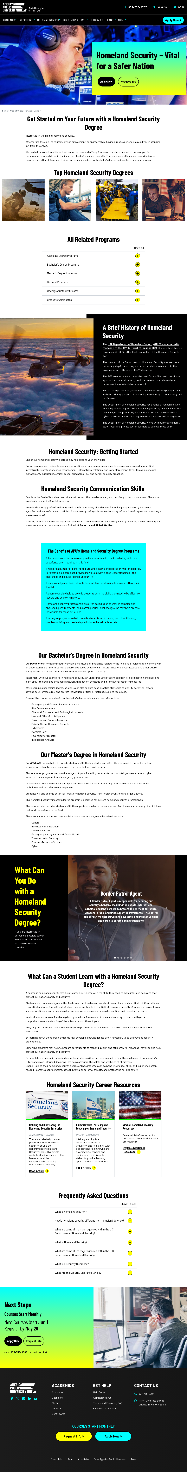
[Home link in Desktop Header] (23, 7)
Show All (139, 247)
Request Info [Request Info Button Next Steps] (33, 1341)
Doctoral (56, 1408)
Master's (56, 1403)
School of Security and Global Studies (90, 525)
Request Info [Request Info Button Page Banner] (128, 81)
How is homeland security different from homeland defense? (93, 1220)
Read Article (36, 1171)
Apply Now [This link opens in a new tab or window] (13, 1341)
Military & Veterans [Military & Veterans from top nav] (101, 19)
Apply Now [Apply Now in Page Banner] (106, 81)
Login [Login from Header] (180, 7)
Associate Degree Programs (93, 255)
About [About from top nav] (121, 19)
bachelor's (36, 663)
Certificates (58, 1413)
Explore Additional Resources (134, 1149)
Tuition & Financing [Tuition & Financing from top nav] (48, 19)
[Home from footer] (23, 1387)
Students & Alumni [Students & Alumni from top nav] (74, 19)
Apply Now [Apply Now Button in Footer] (112, 1436)
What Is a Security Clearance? (93, 1264)
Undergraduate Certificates (93, 291)
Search (162, 7)
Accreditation (83, 1459)
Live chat (41, 1352)
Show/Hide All (128, 1203)
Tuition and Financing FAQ (107, 1403)
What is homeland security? (93, 1211)
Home (5, 110)
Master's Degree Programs (93, 273)
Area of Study (16, 110)
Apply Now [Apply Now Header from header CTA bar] (172, 20)
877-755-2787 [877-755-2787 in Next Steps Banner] (19, 1352)
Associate (57, 1392)
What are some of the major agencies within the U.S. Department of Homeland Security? (93, 1231)
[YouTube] (35, 1398)
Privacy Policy (57, 1459)
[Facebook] (11, 1398)
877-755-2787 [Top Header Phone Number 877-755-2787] (137, 7)
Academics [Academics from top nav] (9, 19)
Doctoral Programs (93, 282)
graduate (35, 763)
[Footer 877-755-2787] (154, 1394)
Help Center (100, 1392)
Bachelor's (58, 1397)
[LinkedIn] (29, 1398)
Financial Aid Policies (104, 1408)
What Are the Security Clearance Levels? (93, 1272)
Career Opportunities (103, 1459)
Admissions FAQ (102, 1397)
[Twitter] (17, 1398)
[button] (115, 958)
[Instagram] (23, 1398)
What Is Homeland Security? (93, 1242)
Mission (133, 1459)
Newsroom (120, 1459)
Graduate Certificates (93, 300)
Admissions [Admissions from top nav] (26, 19)
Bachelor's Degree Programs (93, 264)
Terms (70, 1459)
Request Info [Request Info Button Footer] (72, 1436)
